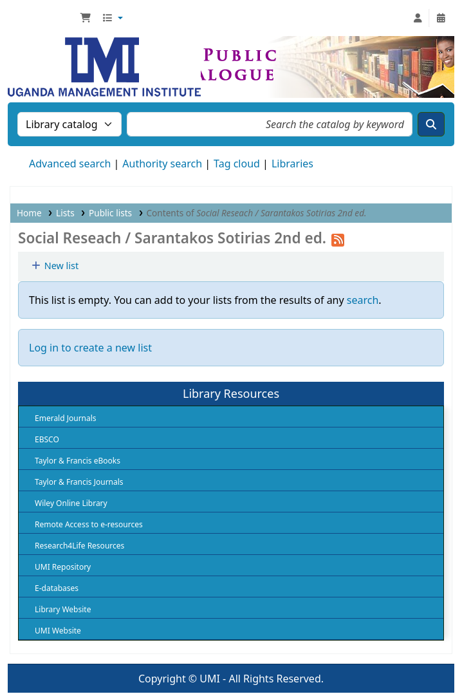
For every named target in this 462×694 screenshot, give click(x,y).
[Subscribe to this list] (338, 238)
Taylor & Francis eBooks (77, 460)
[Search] (431, 124)
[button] (86, 18)
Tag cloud (237, 163)
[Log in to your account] (418, 18)
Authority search (162, 163)
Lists (65, 213)
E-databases (57, 588)
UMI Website (58, 630)
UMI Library (42, 18)
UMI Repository (63, 566)
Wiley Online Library (71, 503)
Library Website (63, 609)
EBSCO (47, 439)
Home (29, 213)
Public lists (110, 213)
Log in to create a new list (90, 348)
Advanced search (70, 163)
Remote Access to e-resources (89, 524)
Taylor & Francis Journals (79, 481)
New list (54, 265)
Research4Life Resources (79, 545)
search (363, 300)
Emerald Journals (66, 418)
